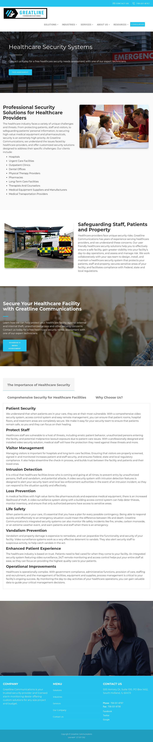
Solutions (57, 690)
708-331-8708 (112, 706)
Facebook (107, 711)
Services (57, 703)
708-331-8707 (141, 3)
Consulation (137, 24)
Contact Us (121, 3)
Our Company (59, 710)
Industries (57, 696)
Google (106, 719)
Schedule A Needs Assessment (15, 345)
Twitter (106, 715)
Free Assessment (20, 72)
